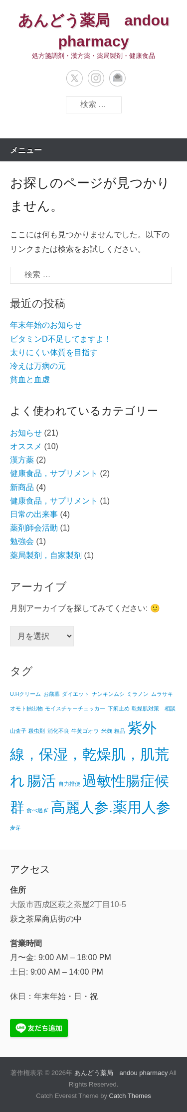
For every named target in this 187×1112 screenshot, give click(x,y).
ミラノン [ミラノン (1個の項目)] (138, 694)
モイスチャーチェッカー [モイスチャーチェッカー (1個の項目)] (75, 708)
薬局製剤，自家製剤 (46, 555)
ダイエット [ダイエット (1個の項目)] (75, 694)
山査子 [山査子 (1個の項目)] (18, 731)
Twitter (74, 78)
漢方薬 (22, 460)
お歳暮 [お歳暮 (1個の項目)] (51, 694)
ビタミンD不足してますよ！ (61, 339)
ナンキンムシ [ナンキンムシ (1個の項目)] (108, 694)
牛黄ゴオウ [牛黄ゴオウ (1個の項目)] (85, 731)
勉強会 (22, 541)
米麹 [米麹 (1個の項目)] (106, 731)
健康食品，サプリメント (54, 473)
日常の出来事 (34, 514)
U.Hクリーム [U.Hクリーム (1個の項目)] (25, 694)
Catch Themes (130, 1096)
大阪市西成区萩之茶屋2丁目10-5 (68, 904)
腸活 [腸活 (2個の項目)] (41, 780)
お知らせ (26, 433)
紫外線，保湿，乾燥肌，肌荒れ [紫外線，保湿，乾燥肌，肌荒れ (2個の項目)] (89, 754)
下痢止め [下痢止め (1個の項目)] (119, 708)
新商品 (22, 487)
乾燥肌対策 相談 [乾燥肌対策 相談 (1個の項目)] (154, 708)
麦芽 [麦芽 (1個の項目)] (15, 828)
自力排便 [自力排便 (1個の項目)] (69, 784)
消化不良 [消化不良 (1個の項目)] (58, 731)
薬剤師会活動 (34, 528)
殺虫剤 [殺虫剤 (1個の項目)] (36, 731)
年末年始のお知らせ (46, 325)
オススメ (26, 446)
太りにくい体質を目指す (54, 352)
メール (117, 78)
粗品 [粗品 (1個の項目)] (119, 731)
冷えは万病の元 (38, 366)
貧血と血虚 (30, 379)
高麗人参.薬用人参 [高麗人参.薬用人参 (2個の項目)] (111, 807)
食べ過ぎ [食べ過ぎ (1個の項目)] (37, 810)
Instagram (96, 78)
